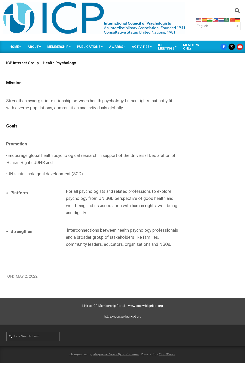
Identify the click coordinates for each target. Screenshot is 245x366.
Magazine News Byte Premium (116, 354)
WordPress (167, 354)
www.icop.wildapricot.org (145, 306)
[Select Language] (218, 26)
